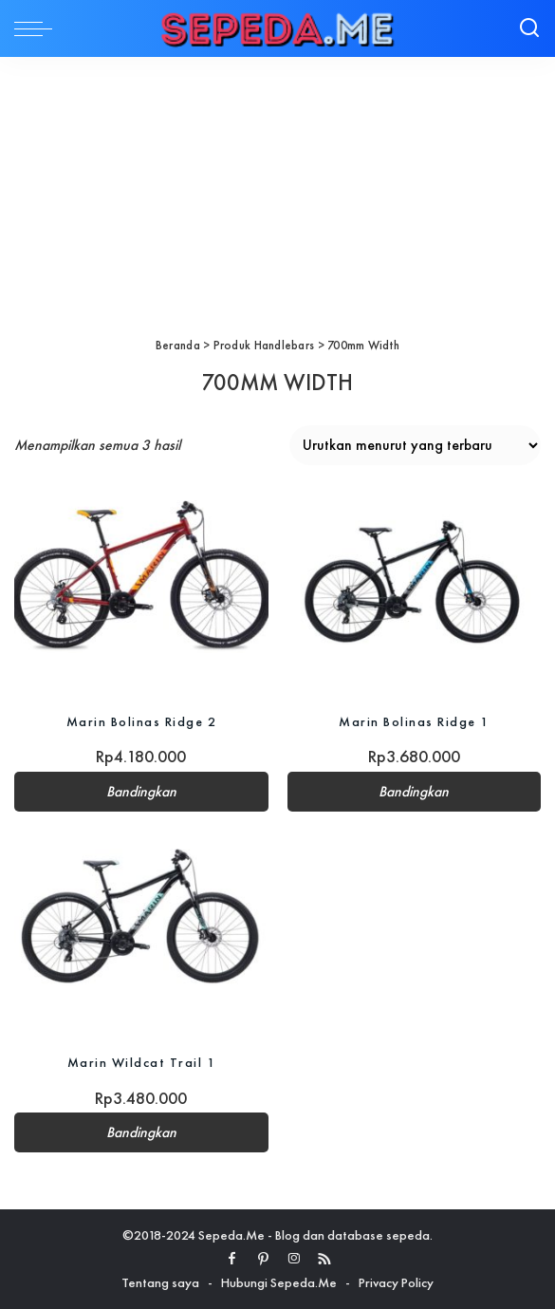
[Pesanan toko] (415, 445)
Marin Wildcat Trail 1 (141, 1062)
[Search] (529, 28)
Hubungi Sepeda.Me (279, 1282)
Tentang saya (160, 1282)
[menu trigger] (38, 28)
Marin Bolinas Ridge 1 (414, 721)
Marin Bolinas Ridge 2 (141, 721)
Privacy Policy (396, 1282)
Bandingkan (141, 791)
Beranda (178, 345)
